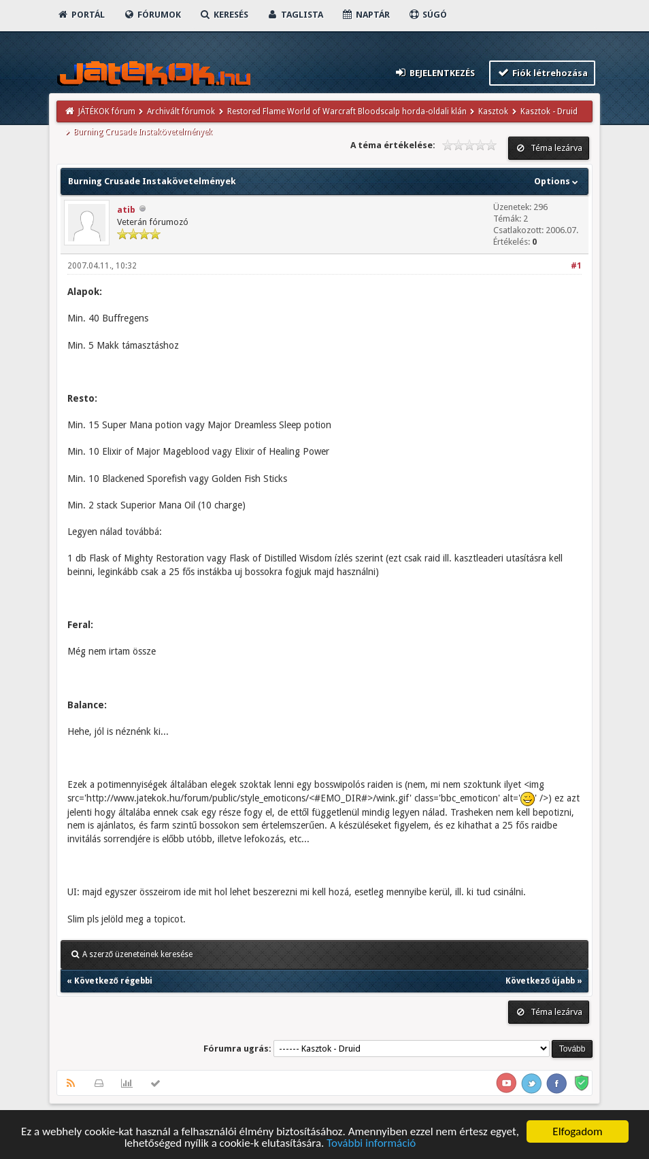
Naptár (366, 15)
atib (126, 210)
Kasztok (493, 111)
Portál (81, 15)
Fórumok (152, 15)
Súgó (427, 15)
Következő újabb (540, 981)
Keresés (223, 15)
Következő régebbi (113, 981)
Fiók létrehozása (542, 72)
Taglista (295, 15)
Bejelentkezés (434, 72)
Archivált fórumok (181, 111)
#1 (576, 266)
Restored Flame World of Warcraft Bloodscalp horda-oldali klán (347, 111)
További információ (371, 1144)
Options (557, 181)
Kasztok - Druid (549, 111)
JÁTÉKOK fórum (106, 111)
